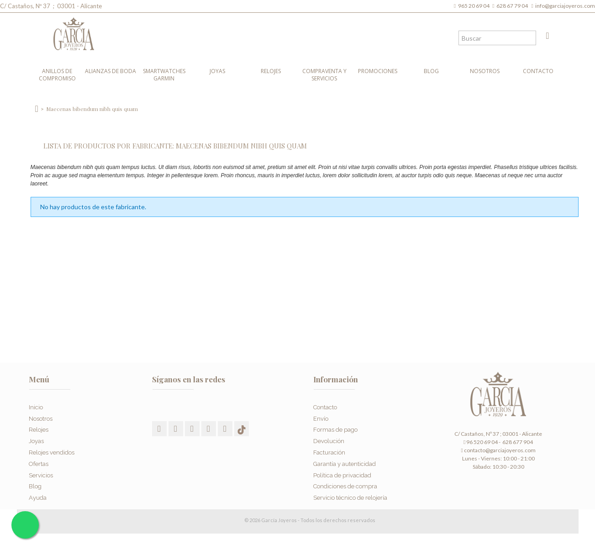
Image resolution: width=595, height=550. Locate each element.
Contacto (538, 71)
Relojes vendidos (51, 447)
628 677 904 (517, 442)
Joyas (217, 71)
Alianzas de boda (110, 71)
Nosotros (485, 71)
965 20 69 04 (474, 5)
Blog (431, 71)
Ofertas (38, 458)
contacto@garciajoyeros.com (500, 450)
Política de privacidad (342, 470)
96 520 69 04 (480, 442)
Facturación (329, 447)
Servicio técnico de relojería (350, 492)
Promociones (377, 71)
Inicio (36, 402)
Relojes (271, 71)
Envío (320, 413)
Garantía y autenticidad (344, 458)
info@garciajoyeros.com (565, 5)
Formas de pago (335, 425)
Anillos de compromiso (57, 74)
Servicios (41, 470)
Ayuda (38, 492)
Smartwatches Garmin (164, 74)
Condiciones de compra (345, 481)
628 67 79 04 (513, 5)
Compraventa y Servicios (324, 74)
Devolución (328, 436)
